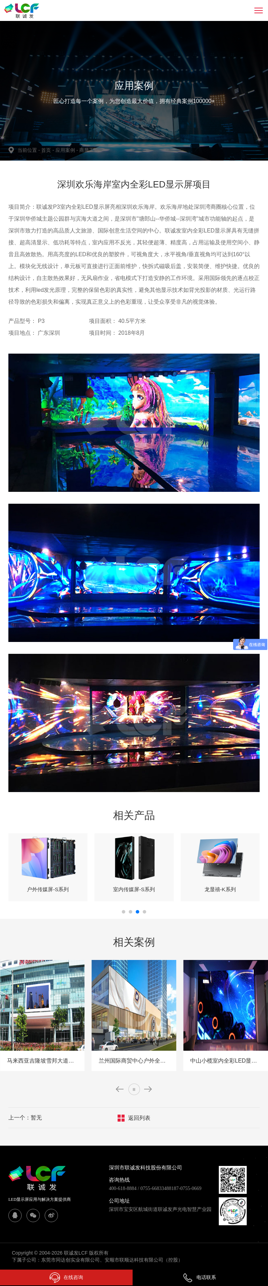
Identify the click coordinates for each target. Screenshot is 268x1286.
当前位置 (29, 150)
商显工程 (89, 150)
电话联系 (199, 1277)
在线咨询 (66, 1277)
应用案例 (67, 150)
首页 (46, 150)
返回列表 (139, 1118)
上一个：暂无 (25, 1118)
